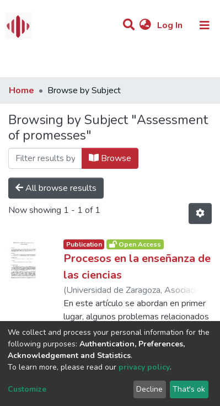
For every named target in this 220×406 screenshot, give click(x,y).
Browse (110, 158)
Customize (27, 389)
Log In (171, 25)
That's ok (189, 389)
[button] (145, 25)
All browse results (55, 188)
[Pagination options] (200, 213)
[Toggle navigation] (204, 25)
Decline (149, 389)
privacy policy (144, 367)
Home (21, 90)
